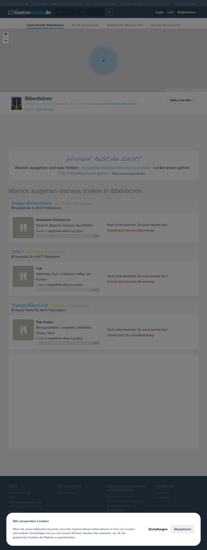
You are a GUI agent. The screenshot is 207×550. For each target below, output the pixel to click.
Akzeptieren (182, 529)
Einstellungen (158, 529)
